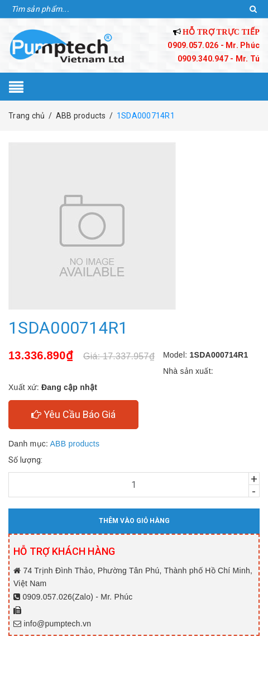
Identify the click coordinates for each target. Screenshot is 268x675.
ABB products (75, 443)
